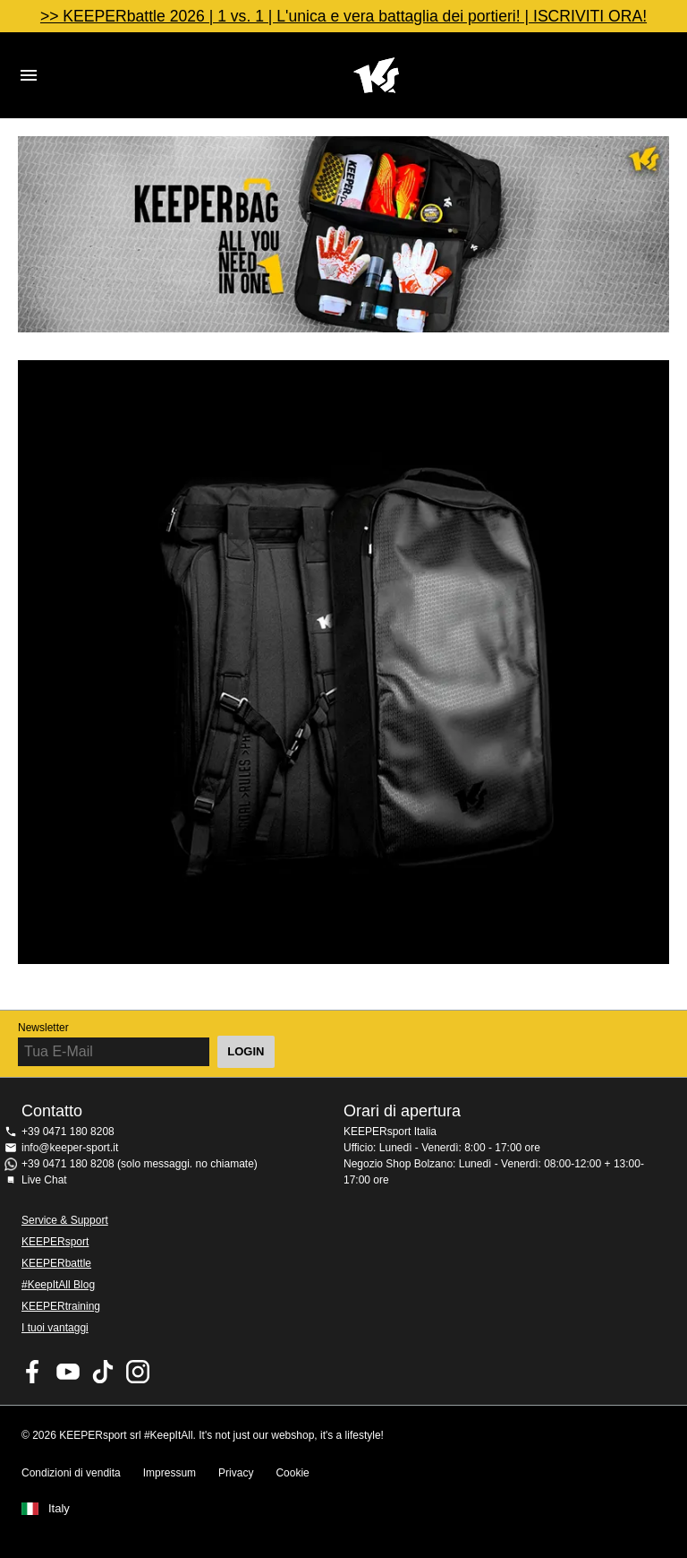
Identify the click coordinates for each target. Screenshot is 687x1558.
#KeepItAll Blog (58, 1284)
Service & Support (64, 1220)
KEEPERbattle (56, 1263)
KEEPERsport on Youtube (68, 1371)
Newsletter (43, 1027)
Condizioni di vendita (71, 1473)
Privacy (235, 1473)
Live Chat (44, 1180)
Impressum (169, 1473)
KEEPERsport (55, 1241)
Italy (59, 1508)
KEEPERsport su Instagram (137, 1371)
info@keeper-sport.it (69, 1147)
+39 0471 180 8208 (67, 1131)
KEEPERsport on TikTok (102, 1371)
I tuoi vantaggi (55, 1327)
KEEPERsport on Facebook (33, 1371)
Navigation (28, 75)
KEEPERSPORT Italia (376, 75)
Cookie (292, 1473)
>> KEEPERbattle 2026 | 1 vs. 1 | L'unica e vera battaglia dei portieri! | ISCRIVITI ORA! (343, 16)
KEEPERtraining (60, 1306)
